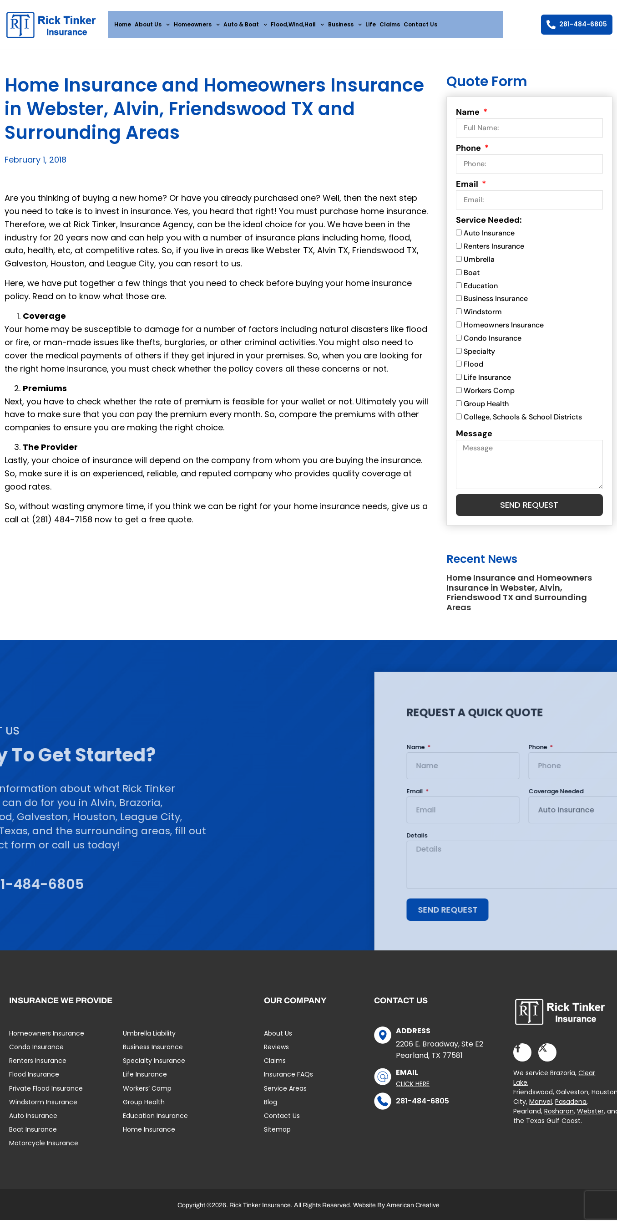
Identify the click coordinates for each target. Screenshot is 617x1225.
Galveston (572, 1098)
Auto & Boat (245, 24)
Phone (469, 152)
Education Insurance (155, 1122)
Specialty (479, 355)
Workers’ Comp (147, 1094)
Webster (590, 1118)
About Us (152, 24)
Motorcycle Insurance (43, 1149)
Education (481, 289)
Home (122, 24)
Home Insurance (149, 1136)
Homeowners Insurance (504, 328)
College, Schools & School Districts (523, 420)
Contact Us (420, 24)
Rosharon (559, 1118)
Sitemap (277, 1136)
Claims (389, 24)
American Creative (413, 1211)
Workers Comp (489, 394)
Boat (472, 276)
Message (474, 437)
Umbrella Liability (149, 1040)
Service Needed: (489, 224)
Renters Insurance (494, 250)
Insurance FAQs (288, 1081)
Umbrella (479, 263)
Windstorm (483, 316)
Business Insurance (496, 302)
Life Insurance (487, 381)
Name (468, 116)
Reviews (276, 1053)
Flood (473, 368)
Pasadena (571, 1108)
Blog (270, 1108)
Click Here (413, 1090)
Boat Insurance (33, 1136)
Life (370, 24)
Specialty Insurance (154, 1067)
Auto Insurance (489, 237)
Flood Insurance (34, 1081)
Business (345, 24)
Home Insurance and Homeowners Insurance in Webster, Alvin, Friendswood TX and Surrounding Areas (519, 597)
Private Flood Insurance (46, 1094)
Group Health (486, 407)
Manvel (540, 1108)
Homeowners (197, 24)
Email (468, 188)
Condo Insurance (492, 342)
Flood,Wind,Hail (297, 24)
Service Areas (285, 1094)
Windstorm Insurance (43, 1108)
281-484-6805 (422, 1107)
